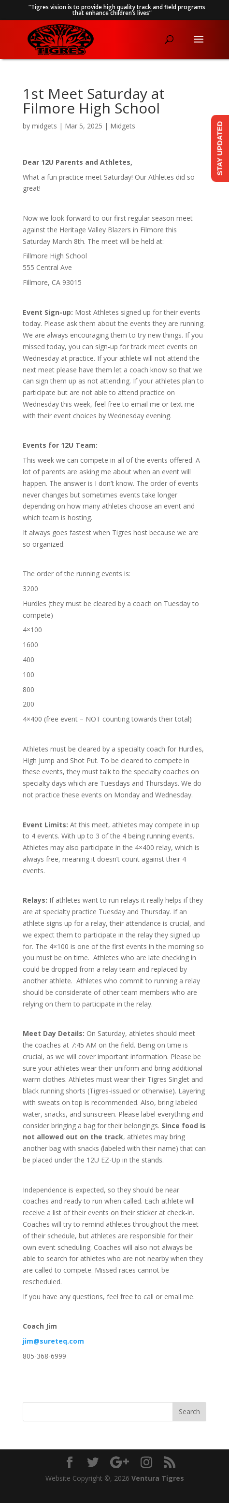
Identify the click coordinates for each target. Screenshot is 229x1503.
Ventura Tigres (157, 1478)
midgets (44, 125)
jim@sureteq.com (53, 1341)
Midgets (122, 125)
